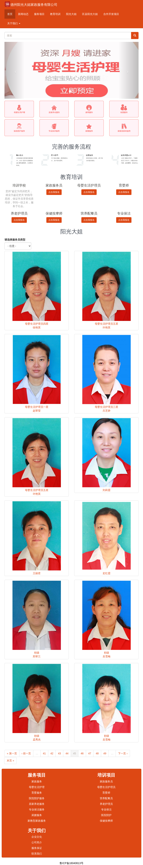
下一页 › (123, 753)
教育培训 (55, 14)
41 (44, 753)
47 (89, 753)
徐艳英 (37, 327)
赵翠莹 (37, 410)
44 (67, 753)
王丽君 (37, 573)
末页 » (10, 760)
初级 (36, 652)
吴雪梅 (106, 656)
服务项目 (39, 14)
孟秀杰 (37, 739)
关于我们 (13, 23)
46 (82, 753)
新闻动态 (23, 14)
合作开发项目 (111, 14)
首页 (9, 14)
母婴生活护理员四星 (36, 323)
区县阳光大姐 (90, 14)
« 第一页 (12, 753)
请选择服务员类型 (14, 239)
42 (51, 753)
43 (59, 753)
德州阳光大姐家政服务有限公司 (33, 5)
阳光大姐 (71, 14)
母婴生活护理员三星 (106, 406)
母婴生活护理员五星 (106, 323)
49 (104, 753)
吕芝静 (106, 410)
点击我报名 (54, 192)
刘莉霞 (106, 490)
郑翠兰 (37, 656)
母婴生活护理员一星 (36, 406)
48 (97, 753)
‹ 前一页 (26, 753)
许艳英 (106, 327)
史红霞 (106, 573)
